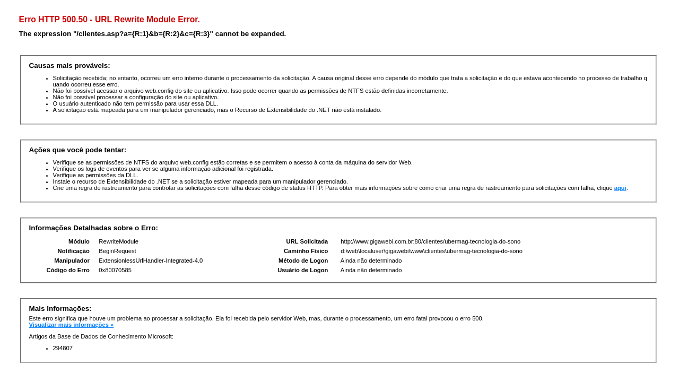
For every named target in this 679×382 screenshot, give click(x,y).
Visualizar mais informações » (71, 325)
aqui (620, 188)
